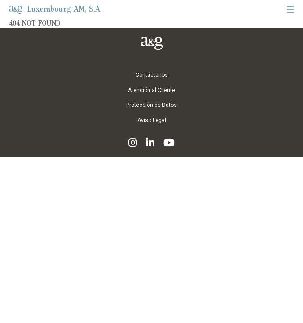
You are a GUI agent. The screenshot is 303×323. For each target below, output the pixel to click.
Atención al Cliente (151, 90)
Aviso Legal (151, 120)
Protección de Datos (151, 105)
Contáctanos (152, 75)
